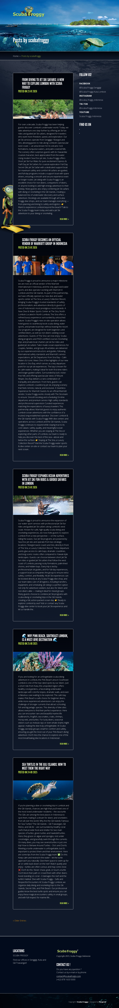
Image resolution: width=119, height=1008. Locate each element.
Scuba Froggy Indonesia (90, 116)
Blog (56, 24)
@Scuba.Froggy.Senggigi (90, 87)
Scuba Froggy (82, 1002)
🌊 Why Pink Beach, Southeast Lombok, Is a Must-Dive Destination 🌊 (45, 638)
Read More (64, 219)
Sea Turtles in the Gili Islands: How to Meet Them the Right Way (44, 766)
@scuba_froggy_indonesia (91, 100)
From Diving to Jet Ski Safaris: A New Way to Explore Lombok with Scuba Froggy (43, 83)
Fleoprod (102, 1002)
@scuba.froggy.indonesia (90, 108)
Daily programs (45, 24)
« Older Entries (19, 920)
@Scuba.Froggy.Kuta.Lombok (92, 91)
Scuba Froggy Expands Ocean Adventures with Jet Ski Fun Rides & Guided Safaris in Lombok (45, 479)
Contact (63, 24)
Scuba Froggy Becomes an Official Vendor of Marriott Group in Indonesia (44, 241)
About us (17, 24)
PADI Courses (29, 24)
